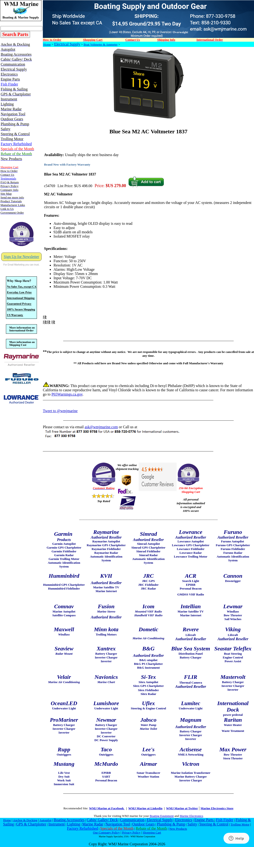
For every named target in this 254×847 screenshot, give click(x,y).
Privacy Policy (131, 832)
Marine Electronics (191, 816)
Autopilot (45, 820)
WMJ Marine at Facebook (107, 808)
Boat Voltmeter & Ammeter (101, 44)
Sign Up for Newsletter (21, 257)
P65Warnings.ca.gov (66, 394)
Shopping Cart (152, 832)
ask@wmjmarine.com (101, 427)
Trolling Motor (240, 824)
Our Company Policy (106, 832)
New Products (178, 828)
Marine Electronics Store (217, 808)
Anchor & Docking (25, 820)
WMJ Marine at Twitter (182, 808)
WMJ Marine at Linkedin (145, 808)
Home (47, 44)
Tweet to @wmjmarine (60, 411)
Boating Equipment (162, 816)
